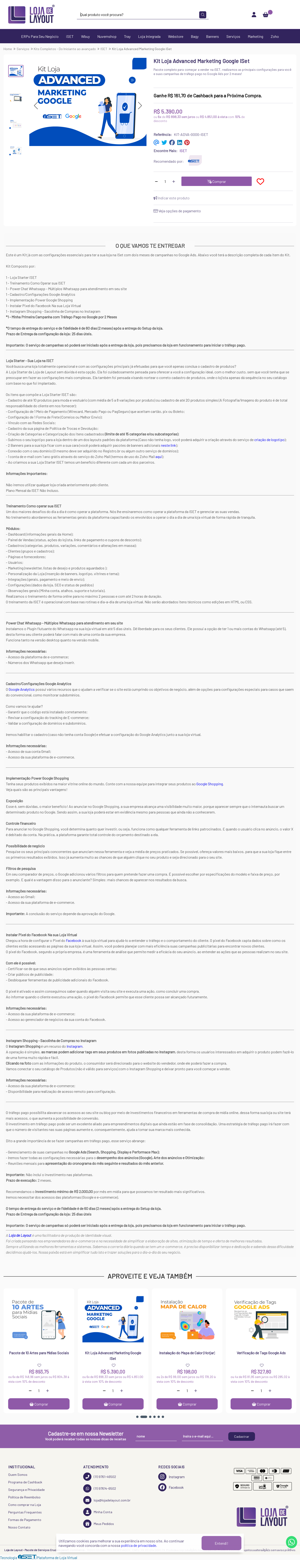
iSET (70, 36)
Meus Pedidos (98, 1524)
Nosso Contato (19, 1527)
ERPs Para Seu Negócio (40, 36)
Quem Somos (17, 1475)
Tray (127, 36)
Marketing (255, 36)
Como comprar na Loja (24, 1505)
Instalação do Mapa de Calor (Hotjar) (187, 1353)
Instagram (74, 1046)
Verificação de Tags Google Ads (261, 1353)
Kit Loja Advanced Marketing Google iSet (113, 1356)
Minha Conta (97, 1512)
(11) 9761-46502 (99, 1477)
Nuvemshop (106, 36)
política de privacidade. (139, 1545)
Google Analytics (22, 689)
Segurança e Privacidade (26, 1490)
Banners (212, 36)
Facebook (73, 940)
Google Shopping (209, 784)
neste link (168, 445)
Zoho (275, 36)
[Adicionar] (173, 181)
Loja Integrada (149, 36)
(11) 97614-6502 (99, 1488)
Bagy (195, 36)
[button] (36, 105)
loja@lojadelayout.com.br (107, 1500)
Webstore (175, 36)
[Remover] (156, 181)
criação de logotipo (269, 439)
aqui (158, 456)
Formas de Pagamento (24, 1520)
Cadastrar (241, 1436)
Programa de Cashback (25, 1482)
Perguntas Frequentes (25, 1512)
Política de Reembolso (24, 1497)
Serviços (233, 36)
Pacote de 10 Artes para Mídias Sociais (39, 1353)
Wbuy (85, 36)
